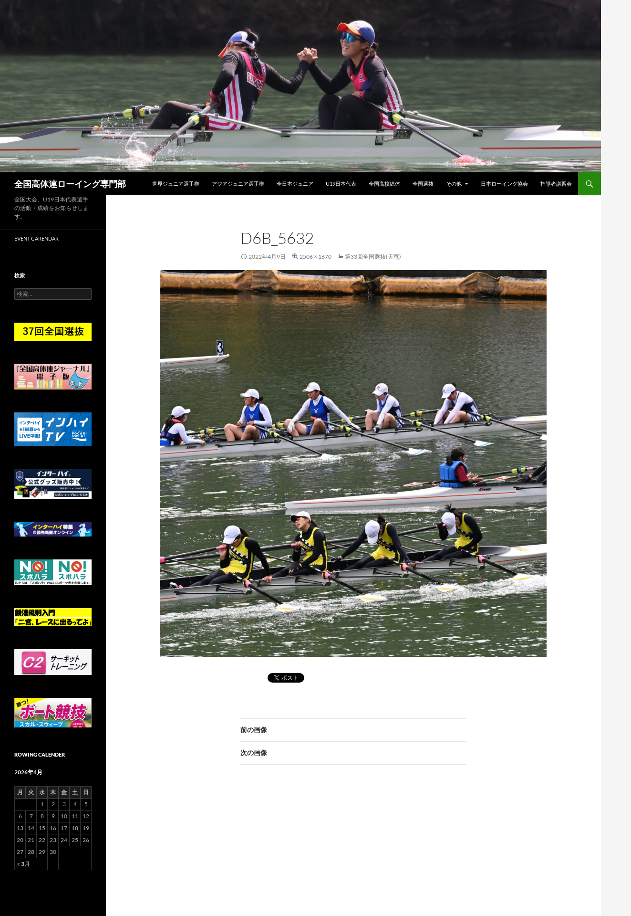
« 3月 (23, 863)
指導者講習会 (556, 183)
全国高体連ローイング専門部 (70, 184)
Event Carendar (36, 238)
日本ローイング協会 (504, 183)
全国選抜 (423, 183)
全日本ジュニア (295, 183)
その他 (454, 183)
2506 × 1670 (315, 256)
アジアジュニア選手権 (238, 183)
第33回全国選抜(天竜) (373, 256)
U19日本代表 (341, 183)
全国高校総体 (384, 183)
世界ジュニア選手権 (175, 183)
